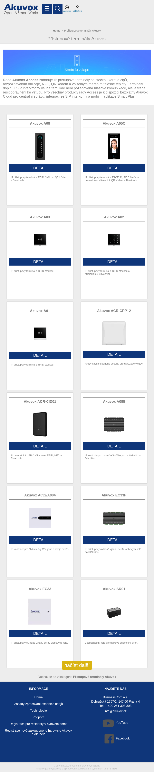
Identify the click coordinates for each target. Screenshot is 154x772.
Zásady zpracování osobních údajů (38, 704)
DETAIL (40, 168)
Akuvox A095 (114, 402)
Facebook (123, 738)
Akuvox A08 (40, 123)
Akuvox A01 (40, 311)
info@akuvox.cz (115, 711)
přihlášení (77, 8)
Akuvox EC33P (113, 495)
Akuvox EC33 (40, 589)
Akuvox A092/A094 (40, 495)
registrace (67, 8)
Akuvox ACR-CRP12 (114, 311)
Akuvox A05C (114, 123)
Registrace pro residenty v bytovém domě (38, 724)
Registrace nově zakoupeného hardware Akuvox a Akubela (38, 732)
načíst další (77, 665)
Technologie (38, 710)
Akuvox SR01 (114, 589)
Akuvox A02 (114, 217)
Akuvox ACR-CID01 (40, 402)
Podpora (38, 717)
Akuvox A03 (40, 217)
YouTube (122, 722)
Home (56, 30)
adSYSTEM (110, 768)
